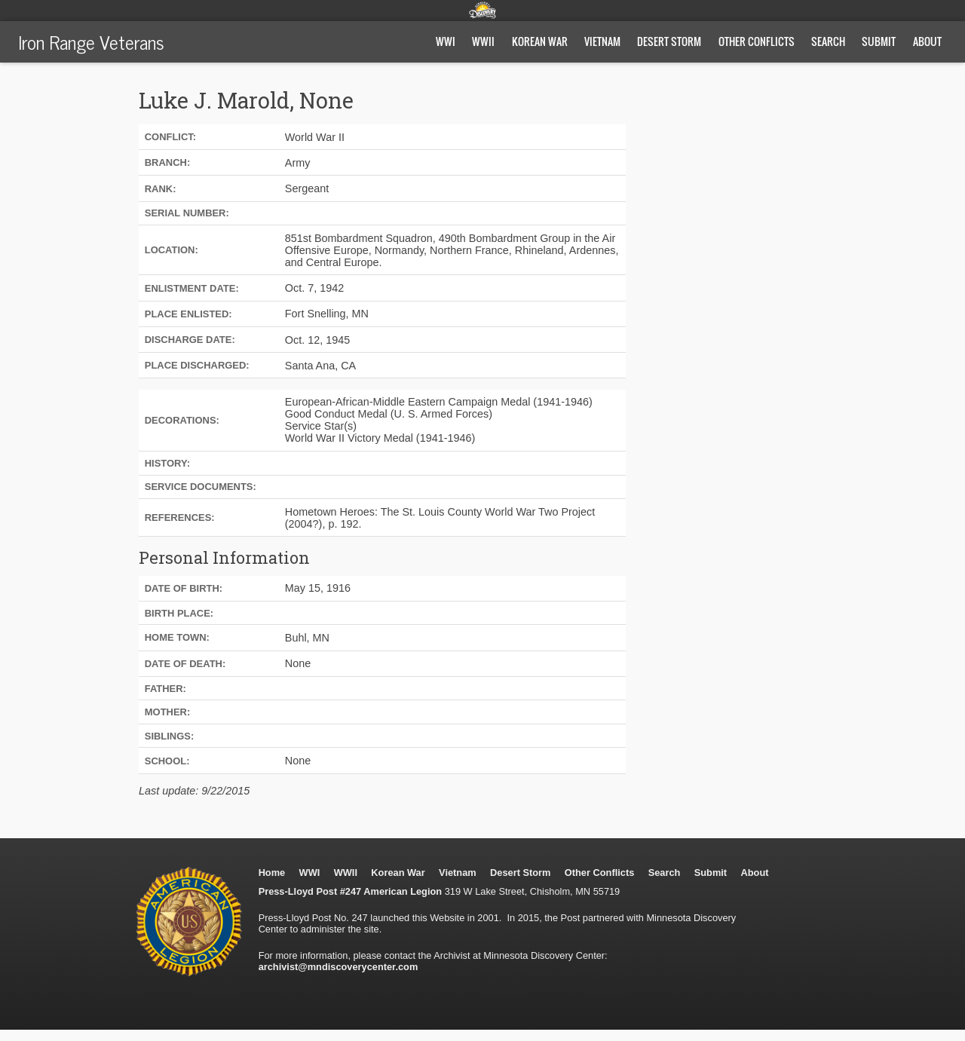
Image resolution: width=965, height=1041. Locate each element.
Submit (879, 41)
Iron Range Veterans (91, 41)
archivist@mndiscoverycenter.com (338, 966)
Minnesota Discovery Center (482, 10)
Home (272, 872)
